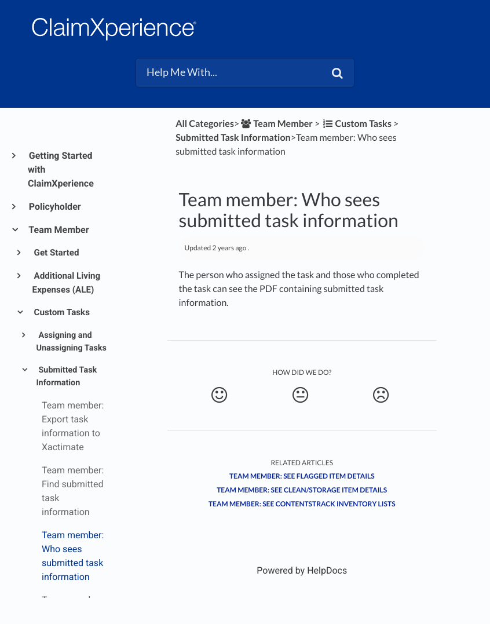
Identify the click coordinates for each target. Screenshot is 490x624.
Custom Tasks (61, 312)
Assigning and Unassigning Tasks (71, 341)
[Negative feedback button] (380, 395)
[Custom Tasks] (356, 123)
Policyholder (54, 206)
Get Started (55, 252)
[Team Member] (276, 123)
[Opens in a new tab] (302, 570)
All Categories (204, 123)
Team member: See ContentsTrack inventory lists (302, 503)
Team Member (58, 229)
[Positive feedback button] (219, 395)
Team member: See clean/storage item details (302, 490)
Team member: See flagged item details (302, 476)
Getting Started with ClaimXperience (61, 169)
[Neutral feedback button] (300, 395)
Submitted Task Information (66, 376)
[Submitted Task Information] (233, 137)
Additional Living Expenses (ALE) (66, 283)
